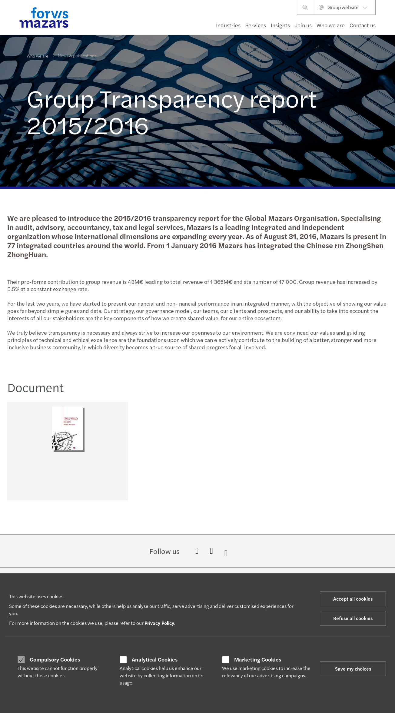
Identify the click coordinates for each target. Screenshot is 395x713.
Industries (228, 25)
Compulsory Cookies (55, 659)
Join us (303, 25)
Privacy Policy (159, 622)
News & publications (77, 51)
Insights (280, 25)
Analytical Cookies (155, 659)
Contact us (363, 25)
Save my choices (353, 668)
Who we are (331, 25)
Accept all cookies (353, 598)
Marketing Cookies (257, 659)
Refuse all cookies (353, 618)
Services (255, 25)
